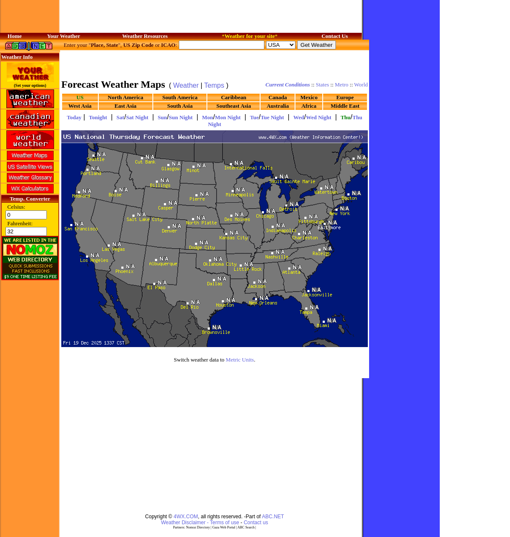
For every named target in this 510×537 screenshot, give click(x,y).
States (322, 84)
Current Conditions (288, 84)
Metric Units (240, 359)
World (361, 84)
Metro (342, 84)
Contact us (256, 523)
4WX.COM (186, 517)
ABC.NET (273, 517)
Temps (214, 85)
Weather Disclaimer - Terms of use (200, 523)
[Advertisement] (214, 64)
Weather (186, 85)
